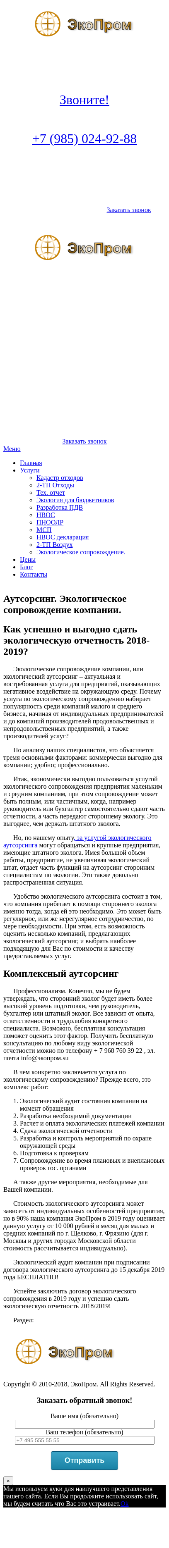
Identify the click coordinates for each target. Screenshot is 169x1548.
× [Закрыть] (8, 1481)
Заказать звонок (129, 209)
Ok (125, 1503)
